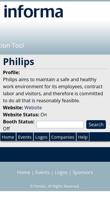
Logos (41, 137)
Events (24, 137)
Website (33, 107)
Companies (62, 137)
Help (82, 137)
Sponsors (83, 172)
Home (8, 137)
